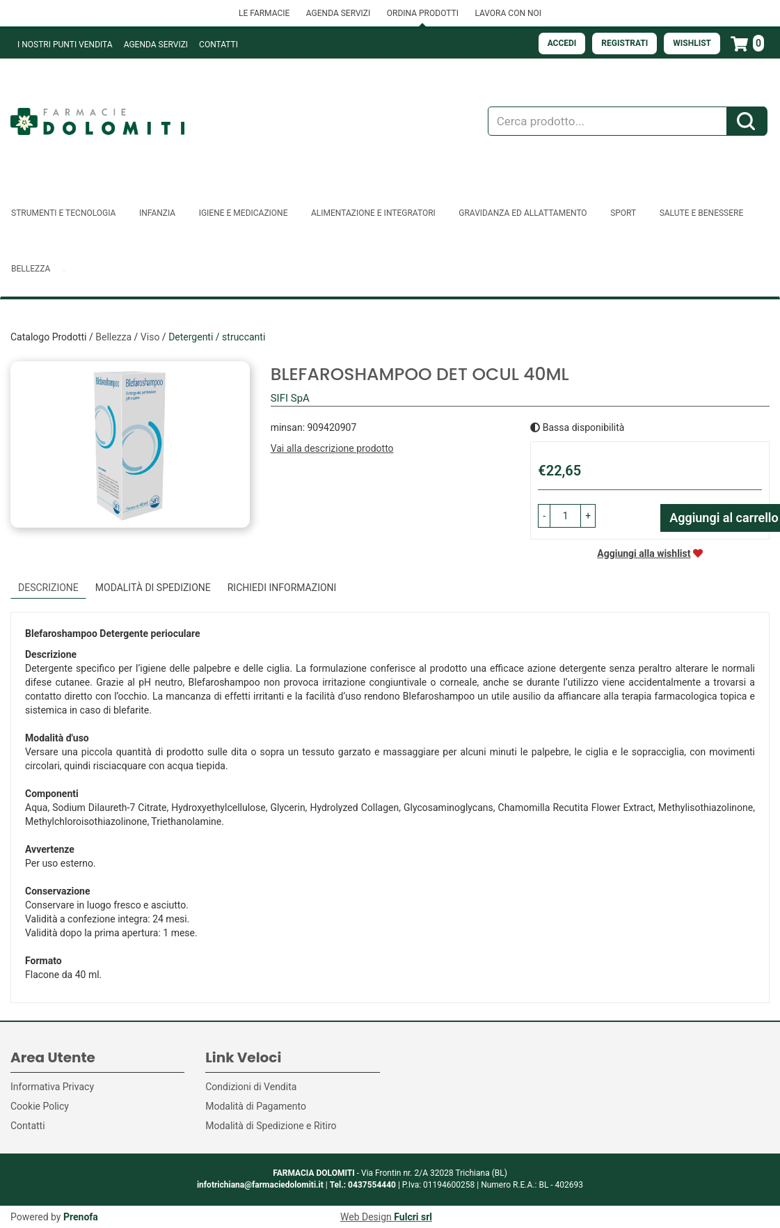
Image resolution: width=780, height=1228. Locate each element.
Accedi (562, 43)
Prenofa (80, 1216)
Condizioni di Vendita (250, 1086)
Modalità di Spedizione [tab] (153, 587)
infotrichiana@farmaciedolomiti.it (260, 1185)
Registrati (624, 43)
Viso (150, 337)
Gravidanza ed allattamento (523, 213)
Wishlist (692, 43)
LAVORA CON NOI (508, 13)
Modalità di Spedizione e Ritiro (270, 1125)
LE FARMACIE (264, 13)
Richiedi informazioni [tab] (282, 587)
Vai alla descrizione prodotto (332, 448)
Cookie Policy (39, 1106)
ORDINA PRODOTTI (423, 13)
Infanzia (157, 213)
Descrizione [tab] (48, 587)
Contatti (218, 44)
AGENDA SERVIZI (338, 13)
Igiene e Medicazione (243, 213)
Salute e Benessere (702, 213)
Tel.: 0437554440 (363, 1185)
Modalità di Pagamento (255, 1106)
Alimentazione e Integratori (373, 213)
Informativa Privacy (52, 1086)
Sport (623, 213)
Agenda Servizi (156, 44)
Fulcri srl (413, 1216)
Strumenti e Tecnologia (63, 213)
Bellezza (30, 269)
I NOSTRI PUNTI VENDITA (65, 44)
